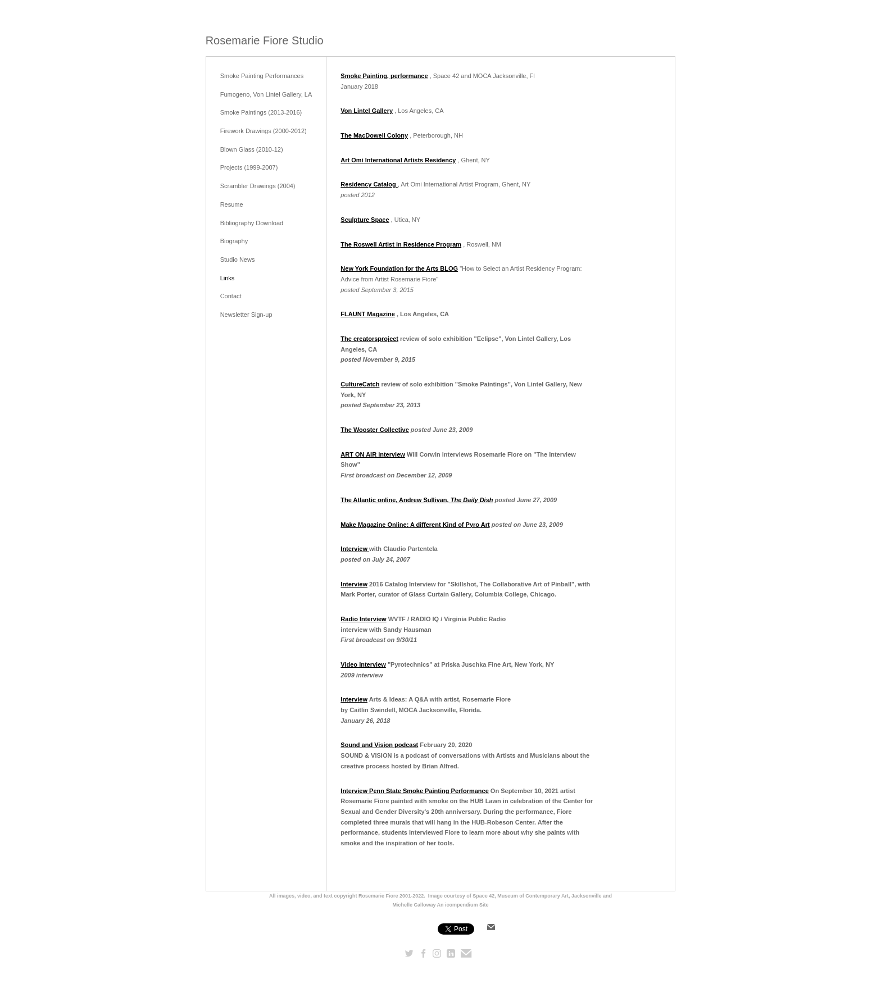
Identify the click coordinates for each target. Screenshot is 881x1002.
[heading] (265, 41)
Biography (234, 241)
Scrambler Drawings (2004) (258, 186)
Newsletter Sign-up (246, 314)
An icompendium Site (463, 905)
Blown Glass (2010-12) (251, 149)
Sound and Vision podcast (379, 744)
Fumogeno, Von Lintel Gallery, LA (266, 94)
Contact (231, 296)
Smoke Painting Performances (262, 75)
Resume (231, 204)
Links (227, 278)
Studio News (237, 259)
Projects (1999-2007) (249, 167)
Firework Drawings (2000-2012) (263, 130)
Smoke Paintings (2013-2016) (261, 112)
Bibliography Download (252, 223)
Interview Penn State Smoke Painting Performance (414, 790)
